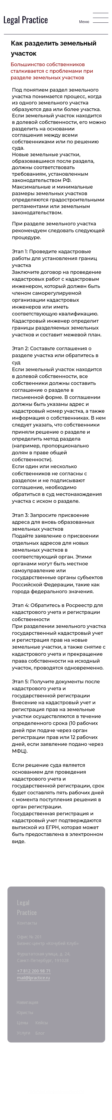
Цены (22, 1022)
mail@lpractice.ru (33, 978)
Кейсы (41, 1022)
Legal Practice (56, 1064)
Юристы (24, 1012)
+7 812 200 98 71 (34, 971)
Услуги (23, 1033)
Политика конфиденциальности (56, 1091)
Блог (40, 1033)
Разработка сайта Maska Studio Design (56, 1098)
